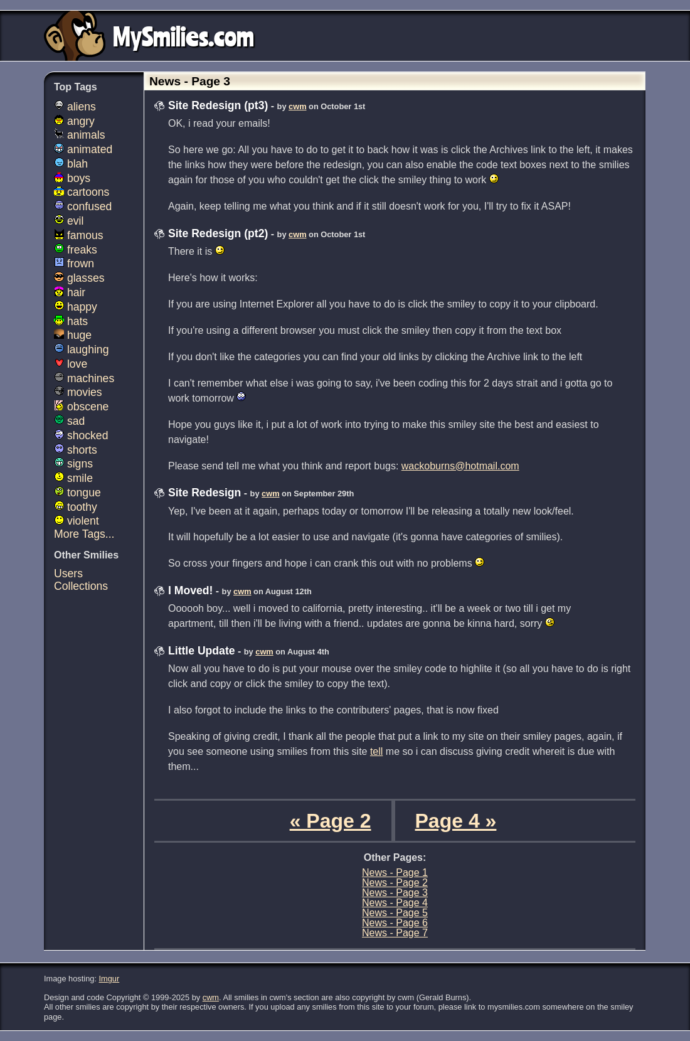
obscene (81, 406)
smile (73, 478)
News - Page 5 (395, 912)
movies (78, 392)
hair (69, 292)
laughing (81, 349)
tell (376, 751)
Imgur (109, 978)
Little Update (201, 650)
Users (68, 573)
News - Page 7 (395, 932)
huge (73, 335)
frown (74, 263)
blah (71, 163)
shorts (75, 450)
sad (69, 421)
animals (79, 135)
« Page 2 (330, 820)
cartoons (81, 192)
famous (79, 235)
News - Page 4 (395, 902)
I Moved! (190, 590)
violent (76, 521)
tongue (77, 492)
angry (74, 121)
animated (83, 149)
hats (71, 321)
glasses (79, 278)
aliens (75, 106)
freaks (75, 249)
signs (73, 463)
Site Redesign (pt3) (218, 105)
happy (75, 307)
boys (72, 178)
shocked (81, 435)
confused (83, 206)
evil (68, 221)
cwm (297, 106)
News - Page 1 (395, 872)
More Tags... (84, 534)
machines (84, 378)
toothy (75, 507)
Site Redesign (204, 492)
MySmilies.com (183, 35)
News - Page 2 (395, 882)
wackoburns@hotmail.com (460, 466)
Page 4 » (456, 820)
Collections (81, 586)
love (70, 364)
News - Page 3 (395, 892)
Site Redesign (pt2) (218, 233)
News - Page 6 (395, 922)
